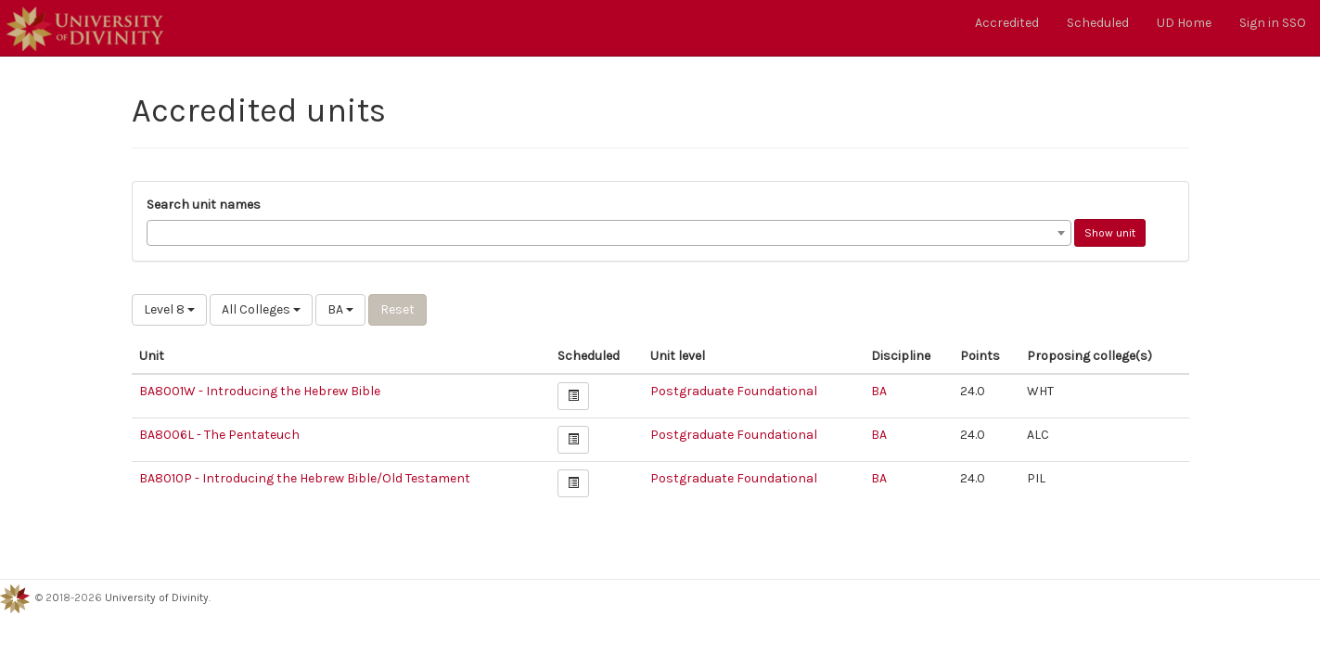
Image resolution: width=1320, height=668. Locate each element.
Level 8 (169, 309)
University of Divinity (157, 597)
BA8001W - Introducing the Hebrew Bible (259, 391)
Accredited (1007, 23)
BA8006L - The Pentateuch (219, 435)
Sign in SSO (1272, 23)
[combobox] (609, 233)
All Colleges (261, 309)
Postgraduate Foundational (733, 391)
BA (340, 309)
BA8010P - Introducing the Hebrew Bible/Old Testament (304, 478)
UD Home (1184, 23)
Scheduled (1098, 23)
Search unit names (204, 204)
